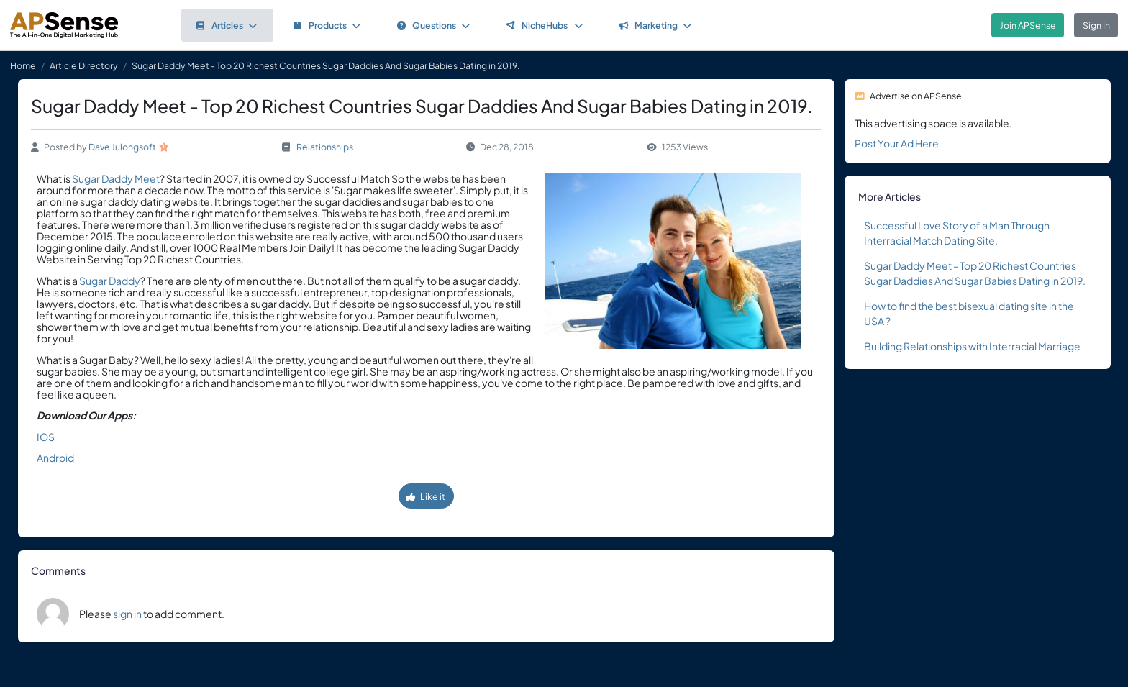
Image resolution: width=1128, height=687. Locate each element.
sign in (127, 613)
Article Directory (84, 65)
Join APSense (1028, 25)
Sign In (1096, 25)
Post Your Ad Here (897, 143)
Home (23, 65)
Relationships (324, 147)
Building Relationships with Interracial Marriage (972, 346)
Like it (425, 496)
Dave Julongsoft (122, 147)
